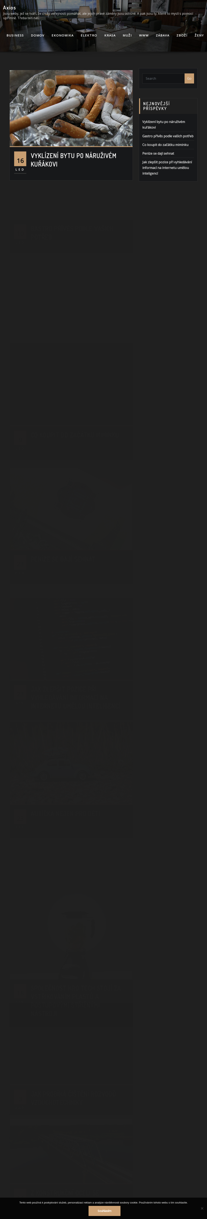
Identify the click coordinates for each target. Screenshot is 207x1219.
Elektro (89, 35)
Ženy (199, 35)
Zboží (182, 35)
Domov (37, 35)
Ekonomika (63, 35)
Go (189, 81)
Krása (110, 35)
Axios (9, 7)
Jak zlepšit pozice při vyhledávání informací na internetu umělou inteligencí (167, 177)
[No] (202, 1208)
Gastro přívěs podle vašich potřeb (167, 146)
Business (15, 35)
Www (144, 35)
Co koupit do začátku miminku (165, 154)
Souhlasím (104, 1211)
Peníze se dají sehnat (158, 163)
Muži (127, 35)
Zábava (162, 35)
